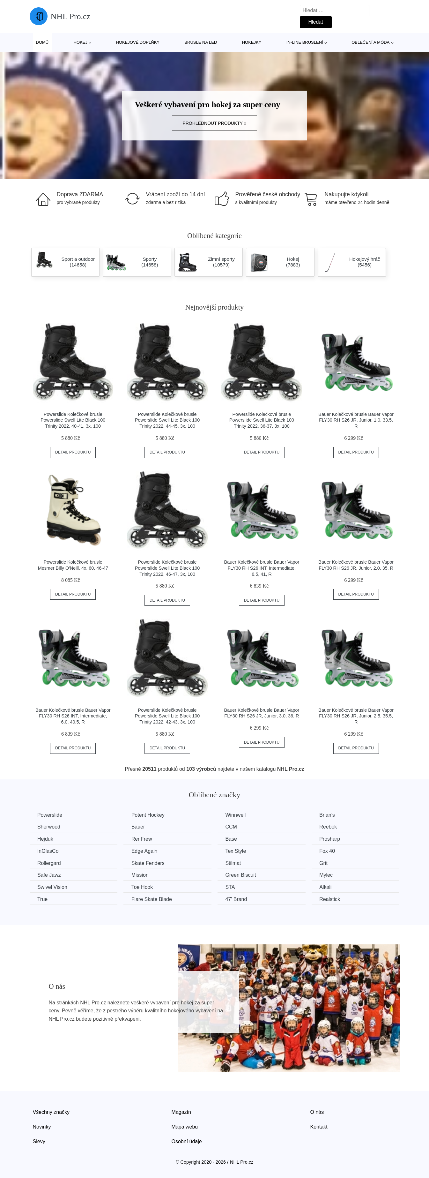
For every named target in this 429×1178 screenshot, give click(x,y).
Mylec (329, 875)
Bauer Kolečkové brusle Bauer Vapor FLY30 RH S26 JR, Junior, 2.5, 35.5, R (356, 716)
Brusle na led (200, 42)
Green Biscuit (242, 875)
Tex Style (237, 850)
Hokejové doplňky (137, 42)
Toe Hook (143, 886)
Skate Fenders (149, 863)
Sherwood (49, 826)
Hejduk (46, 839)
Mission (141, 875)
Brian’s (330, 815)
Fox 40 (330, 850)
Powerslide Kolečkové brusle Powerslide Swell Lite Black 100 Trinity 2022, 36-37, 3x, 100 (261, 420)
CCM (233, 826)
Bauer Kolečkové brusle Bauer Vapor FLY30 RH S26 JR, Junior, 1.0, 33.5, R (356, 420)
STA (232, 886)
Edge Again (145, 850)
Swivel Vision (53, 886)
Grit (326, 863)
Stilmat (235, 863)
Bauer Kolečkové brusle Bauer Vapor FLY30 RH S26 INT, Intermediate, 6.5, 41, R (262, 567)
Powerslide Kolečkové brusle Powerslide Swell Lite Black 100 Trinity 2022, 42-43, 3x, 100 (167, 716)
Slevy (39, 1141)
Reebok (331, 826)
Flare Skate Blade (152, 899)
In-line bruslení (304, 42)
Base (233, 839)
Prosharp (332, 839)
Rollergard (49, 863)
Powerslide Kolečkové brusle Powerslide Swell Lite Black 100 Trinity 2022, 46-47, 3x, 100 (167, 567)
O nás (317, 1111)
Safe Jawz (49, 875)
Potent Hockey (149, 815)
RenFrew (142, 839)
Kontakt (319, 1126)
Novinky (42, 1126)
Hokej (80, 42)
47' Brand (238, 899)
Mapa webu (185, 1126)
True (43, 899)
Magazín (181, 1111)
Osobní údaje (187, 1141)
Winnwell (237, 815)
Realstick (332, 899)
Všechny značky (51, 1111)
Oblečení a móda (370, 42)
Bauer (139, 826)
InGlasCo (48, 850)
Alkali (328, 886)
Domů (42, 42)
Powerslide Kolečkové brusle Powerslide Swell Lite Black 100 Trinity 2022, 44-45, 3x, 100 (167, 420)
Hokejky (252, 42)
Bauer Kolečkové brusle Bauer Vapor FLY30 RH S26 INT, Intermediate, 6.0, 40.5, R (73, 716)
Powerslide (50, 815)
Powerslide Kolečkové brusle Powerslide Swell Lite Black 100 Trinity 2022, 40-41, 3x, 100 (73, 420)
